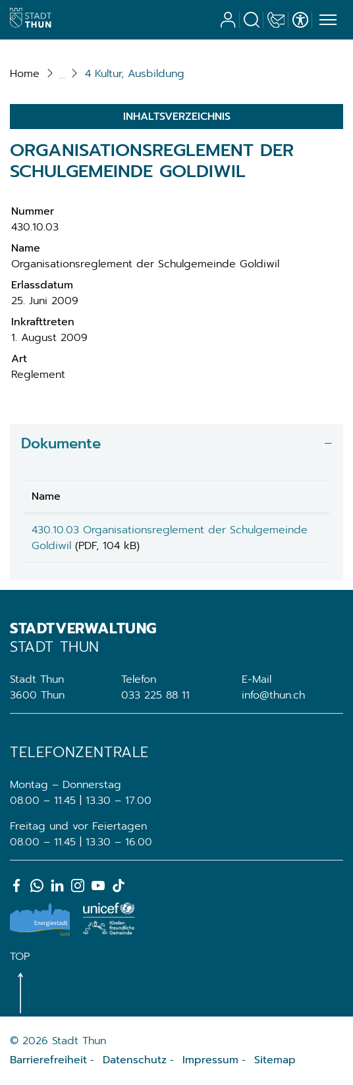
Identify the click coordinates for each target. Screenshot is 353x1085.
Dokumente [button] (61, 443)
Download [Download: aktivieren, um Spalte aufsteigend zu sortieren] (291, 496)
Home (25, 74)
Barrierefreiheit (48, 1060)
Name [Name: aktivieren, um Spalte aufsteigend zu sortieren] (46, 496)
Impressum (210, 1060)
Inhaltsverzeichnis (177, 116)
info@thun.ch (273, 695)
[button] (134, 74)
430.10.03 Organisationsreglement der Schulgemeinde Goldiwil (129, 538)
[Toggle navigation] (326, 20)
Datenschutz (135, 1060)
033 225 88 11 (155, 695)
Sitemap (275, 1060)
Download (293, 532)
